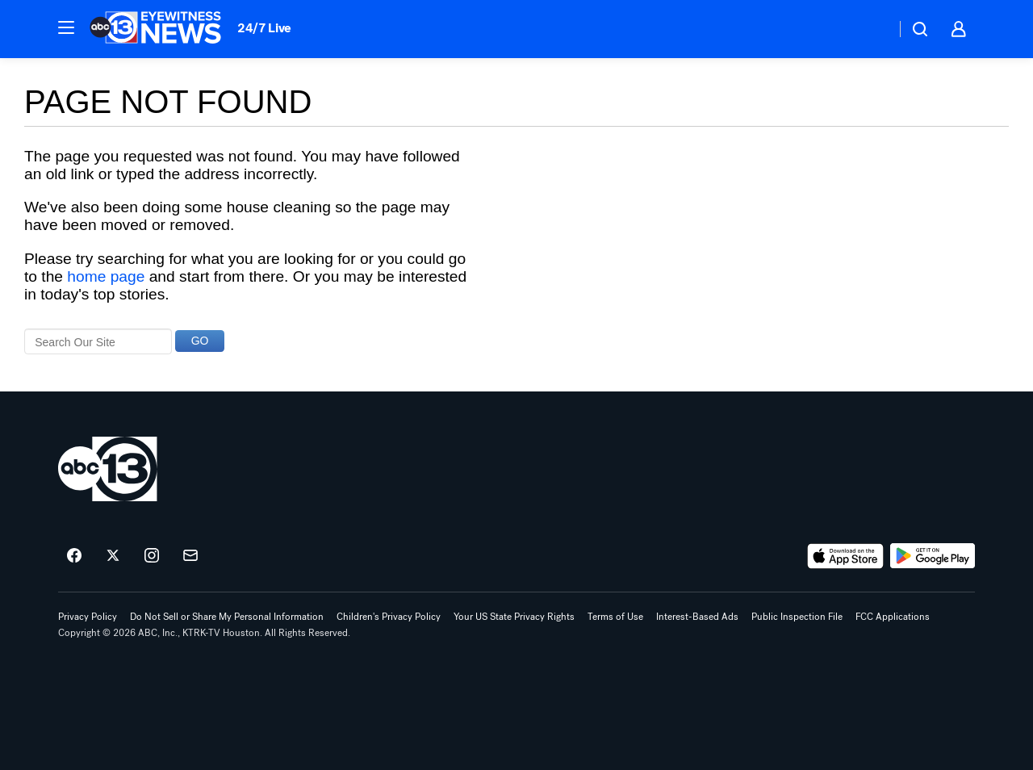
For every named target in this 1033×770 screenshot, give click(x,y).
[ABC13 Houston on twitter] (113, 556)
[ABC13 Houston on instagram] (152, 556)
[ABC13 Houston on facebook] (74, 556)
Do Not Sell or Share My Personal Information (227, 616)
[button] (66, 27)
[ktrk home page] (107, 469)
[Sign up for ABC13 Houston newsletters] (190, 556)
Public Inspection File (797, 616)
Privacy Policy (87, 616)
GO (200, 340)
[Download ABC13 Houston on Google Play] (932, 556)
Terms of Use (615, 616)
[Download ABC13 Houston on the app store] (846, 556)
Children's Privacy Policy (389, 616)
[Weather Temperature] (870, 29)
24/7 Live (264, 27)
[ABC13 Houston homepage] (155, 29)
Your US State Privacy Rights (514, 616)
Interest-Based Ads (697, 616)
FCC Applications (892, 616)
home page (105, 276)
